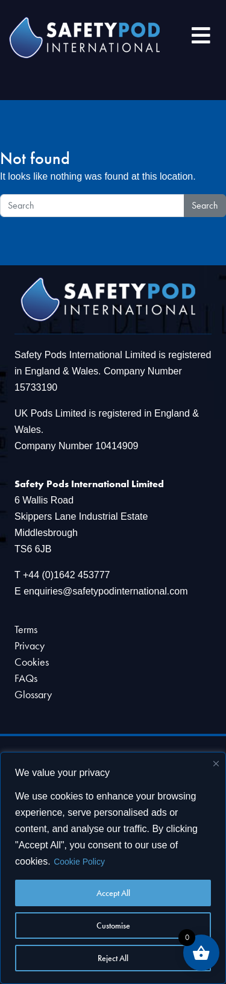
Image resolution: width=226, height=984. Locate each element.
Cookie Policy (79, 861)
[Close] (216, 763)
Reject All (113, 958)
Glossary (33, 694)
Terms (25, 629)
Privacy (29, 645)
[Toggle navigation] (202, 38)
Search (205, 205)
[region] (113, 868)
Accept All (113, 893)
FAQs (25, 678)
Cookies (31, 662)
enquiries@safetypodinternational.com (105, 591)
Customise (113, 925)
